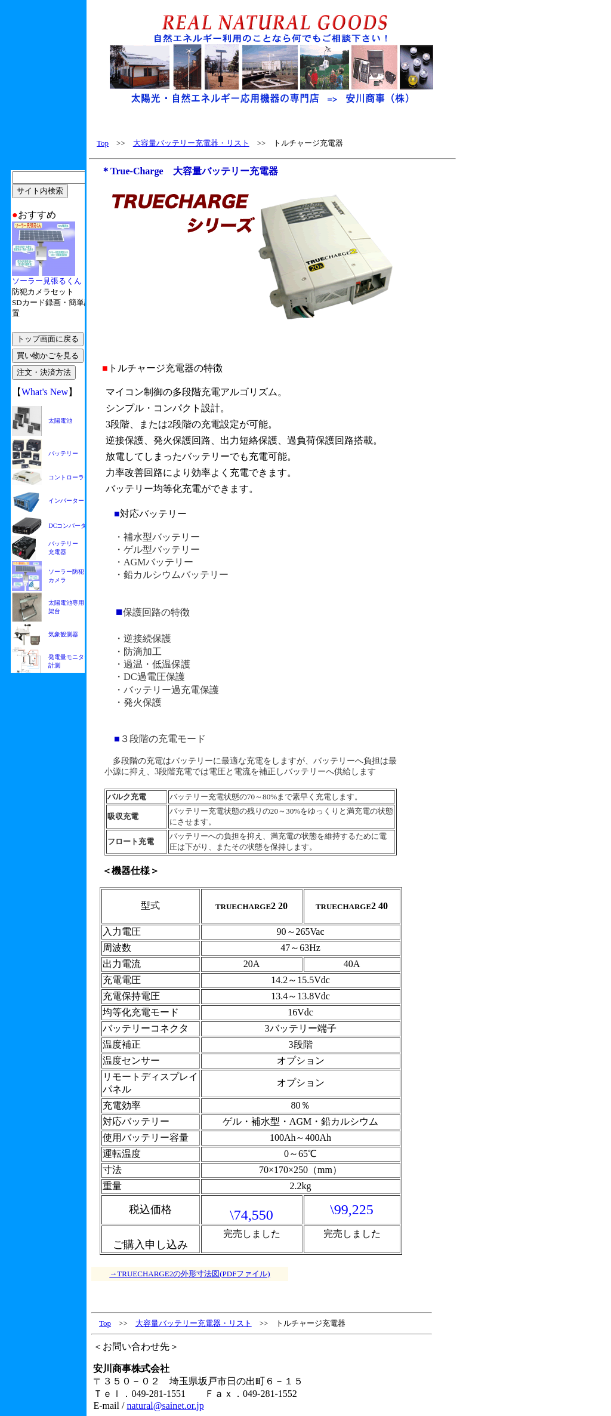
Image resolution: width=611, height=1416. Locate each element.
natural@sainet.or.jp (164, 1405)
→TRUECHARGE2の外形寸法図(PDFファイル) (189, 1273)
